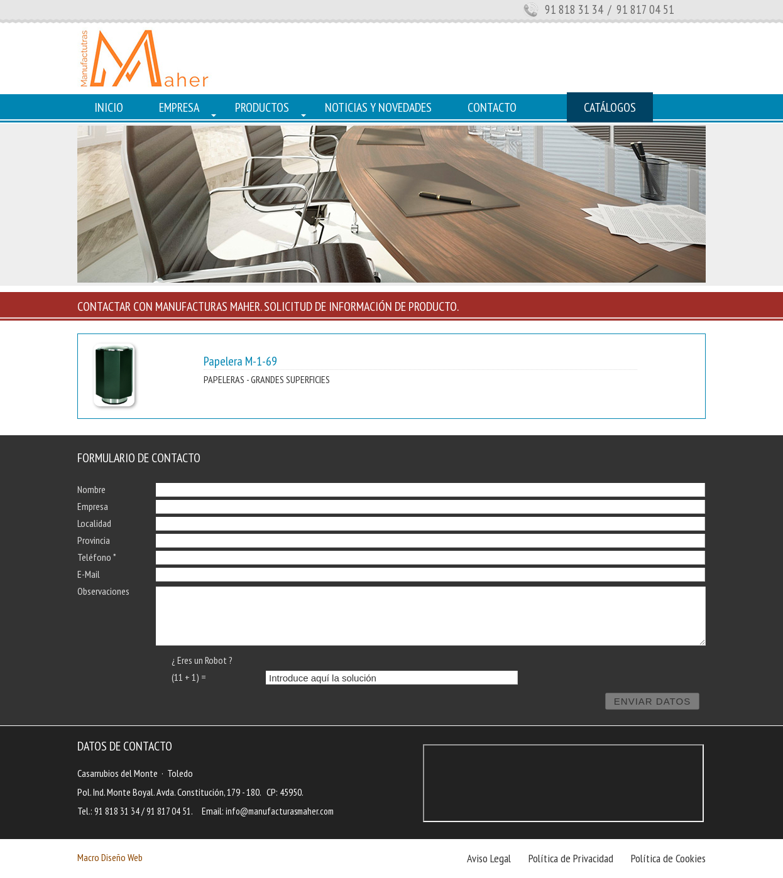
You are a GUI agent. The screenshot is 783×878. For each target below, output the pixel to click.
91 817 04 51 (168, 811)
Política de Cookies (668, 858)
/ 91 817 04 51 (639, 9)
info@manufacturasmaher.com (280, 811)
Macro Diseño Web (110, 857)
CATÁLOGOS (610, 107)
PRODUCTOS (262, 107)
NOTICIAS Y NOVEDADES (378, 107)
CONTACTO (492, 107)
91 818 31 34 (574, 9)
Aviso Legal (489, 858)
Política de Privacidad (570, 858)
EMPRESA (179, 107)
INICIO (108, 107)
